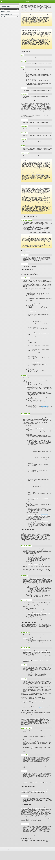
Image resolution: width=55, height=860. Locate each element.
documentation (44, 412)
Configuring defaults (5, 6)
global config (42, 715)
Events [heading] (27, 1)
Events (2, 9)
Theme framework (5, 16)
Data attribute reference (6, 14)
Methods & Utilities (5, 11)
